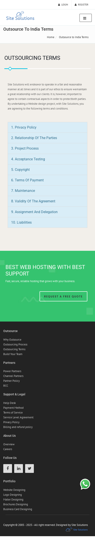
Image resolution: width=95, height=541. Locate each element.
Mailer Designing (13, 499)
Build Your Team (12, 354)
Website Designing (14, 490)
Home (50, 37)
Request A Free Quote (63, 296)
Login (63, 4)
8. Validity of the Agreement (33, 201)
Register (81, 4)
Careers (7, 449)
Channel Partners (13, 376)
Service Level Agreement (18, 417)
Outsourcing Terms (14, 349)
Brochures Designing (15, 504)
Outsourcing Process (15, 344)
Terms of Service (13, 412)
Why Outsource (12, 339)
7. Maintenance (23, 191)
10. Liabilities (21, 222)
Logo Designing (12, 495)
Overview (9, 444)
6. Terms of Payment (27, 180)
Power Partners (12, 371)
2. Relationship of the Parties (34, 138)
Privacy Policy (11, 422)
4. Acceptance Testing (28, 159)
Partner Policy (11, 381)
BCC (5, 385)
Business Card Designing (17, 509)
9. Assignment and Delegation (34, 212)
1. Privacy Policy (23, 127)
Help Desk (9, 403)
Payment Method (13, 408)
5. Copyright (20, 170)
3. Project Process (25, 148)
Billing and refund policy (18, 427)
